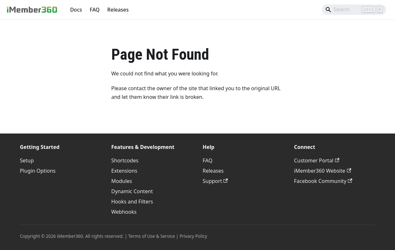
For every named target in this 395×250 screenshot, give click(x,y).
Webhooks (124, 211)
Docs (76, 9)
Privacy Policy (193, 236)
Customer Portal (316, 160)
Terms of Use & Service (151, 236)
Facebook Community (323, 181)
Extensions (124, 170)
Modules (121, 181)
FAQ (95, 9)
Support (215, 181)
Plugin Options (37, 170)
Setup (27, 160)
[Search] (354, 9)
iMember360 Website (322, 170)
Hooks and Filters (132, 201)
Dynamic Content (132, 191)
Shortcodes (125, 160)
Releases (118, 9)
